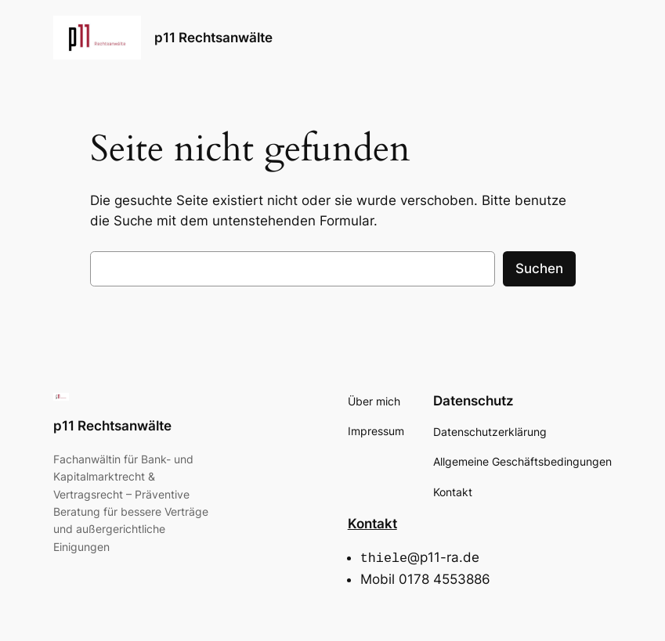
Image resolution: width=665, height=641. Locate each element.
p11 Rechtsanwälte (213, 37)
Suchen (539, 268)
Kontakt (372, 523)
